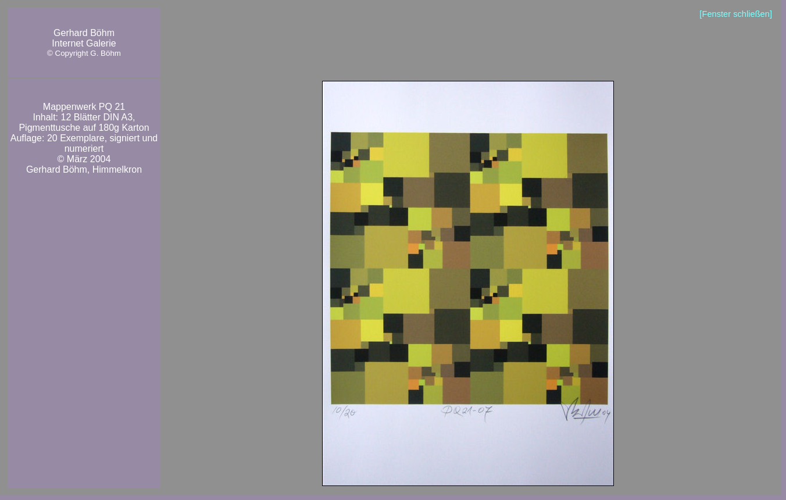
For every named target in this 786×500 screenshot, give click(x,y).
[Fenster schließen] (735, 14)
